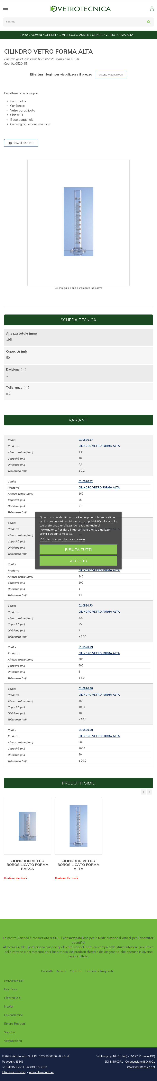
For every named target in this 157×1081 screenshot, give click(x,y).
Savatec (10, 1032)
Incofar (9, 1006)
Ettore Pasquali (15, 1024)
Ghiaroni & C (12, 998)
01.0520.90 (85, 730)
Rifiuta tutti (78, 549)
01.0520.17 (85, 439)
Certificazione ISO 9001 (140, 1061)
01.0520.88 (85, 688)
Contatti (75, 971)
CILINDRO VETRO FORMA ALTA (99, 446)
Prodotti (47, 971)
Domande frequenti (99, 971)
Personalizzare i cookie (68, 539)
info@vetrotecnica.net (141, 1067)
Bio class (10, 989)
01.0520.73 (85, 605)
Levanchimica (13, 1015)
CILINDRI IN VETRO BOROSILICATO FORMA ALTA (78, 864)
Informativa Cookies (41, 1072)
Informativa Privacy (14, 1072)
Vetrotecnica (13, 1041)
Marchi (61, 971)
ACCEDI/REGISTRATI (111, 74)
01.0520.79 (85, 647)
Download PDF (21, 143)
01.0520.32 (85, 481)
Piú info (45, 539)
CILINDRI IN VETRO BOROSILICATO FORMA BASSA (27, 864)
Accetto (78, 560)
